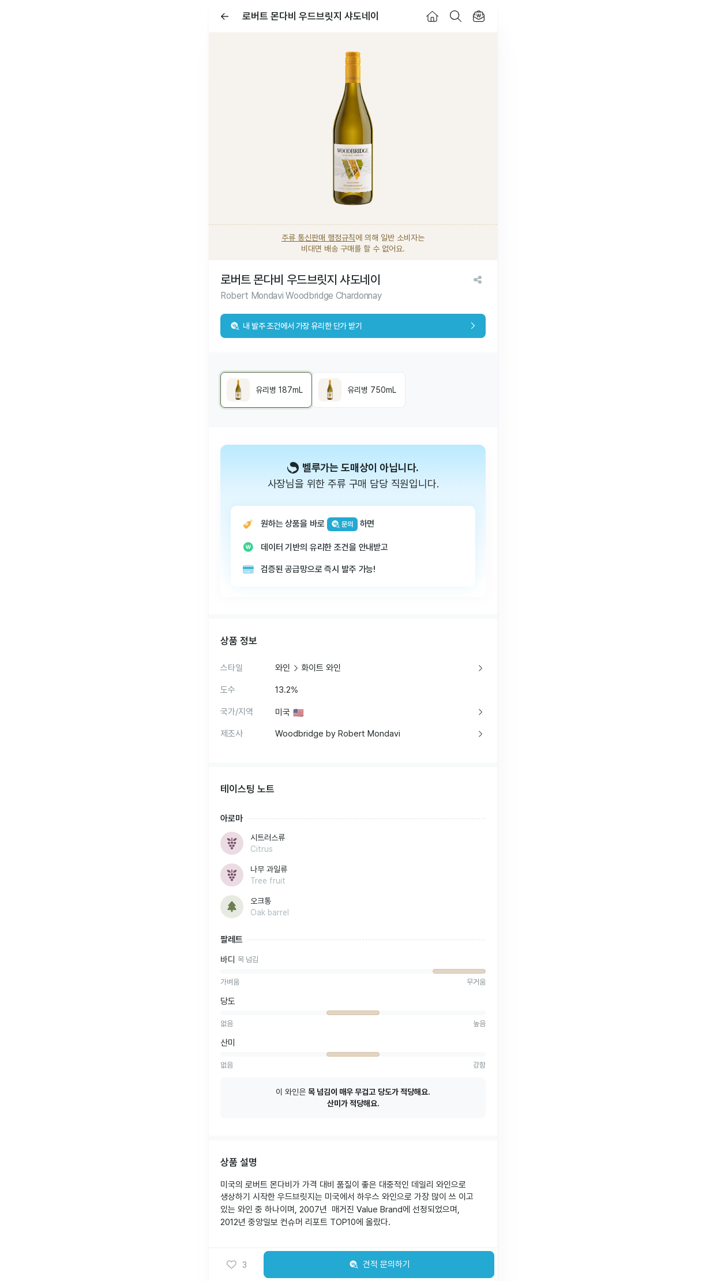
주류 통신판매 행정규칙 (318, 237)
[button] (236, 1265)
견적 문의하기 (379, 1265)
